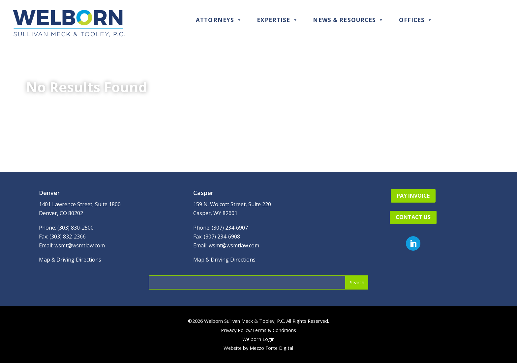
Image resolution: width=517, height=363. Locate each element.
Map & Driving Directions (70, 259)
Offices (416, 20)
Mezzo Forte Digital (271, 348)
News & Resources (348, 20)
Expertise (277, 20)
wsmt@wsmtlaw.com (79, 245)
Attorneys (219, 20)
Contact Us (413, 217)
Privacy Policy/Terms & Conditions (258, 330)
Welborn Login (258, 339)
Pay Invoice (413, 195)
